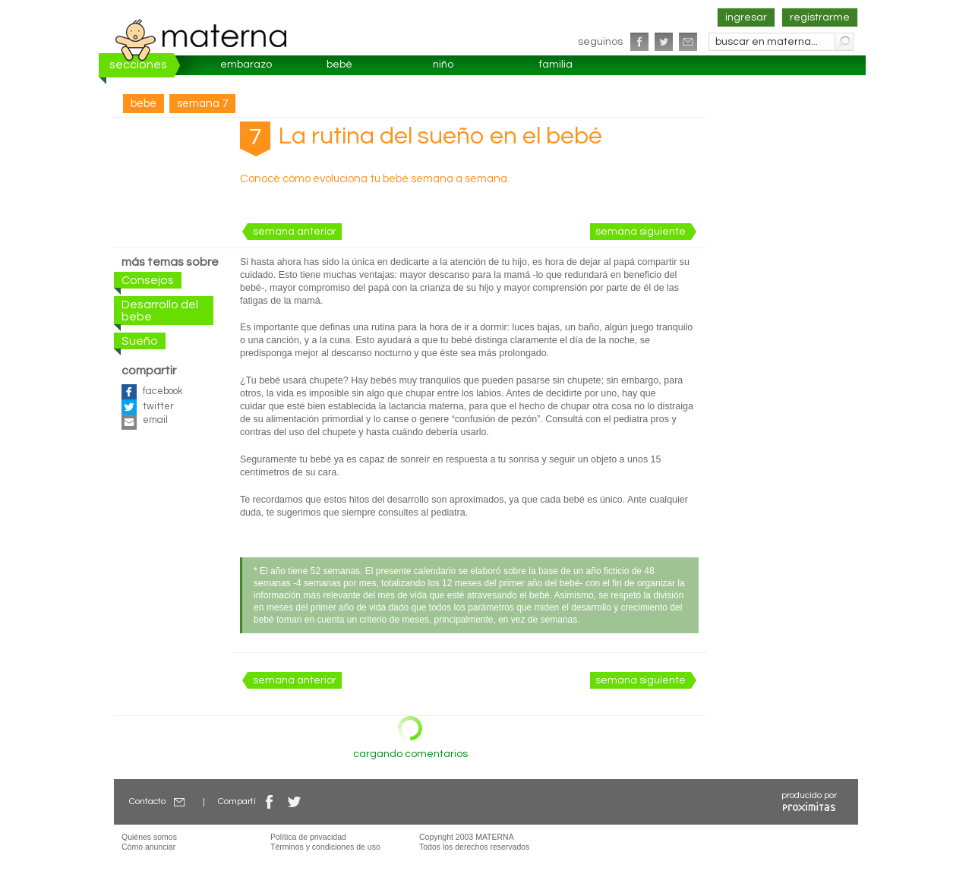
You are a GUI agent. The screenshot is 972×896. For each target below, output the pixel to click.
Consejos (148, 280)
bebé (339, 64)
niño (443, 64)
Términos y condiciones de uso (325, 846)
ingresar (746, 17)
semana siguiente (640, 231)
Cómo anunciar (148, 846)
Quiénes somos (149, 836)
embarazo (246, 64)
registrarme (820, 17)
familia (556, 64)
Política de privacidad (308, 836)
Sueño (140, 341)
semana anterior (294, 231)
